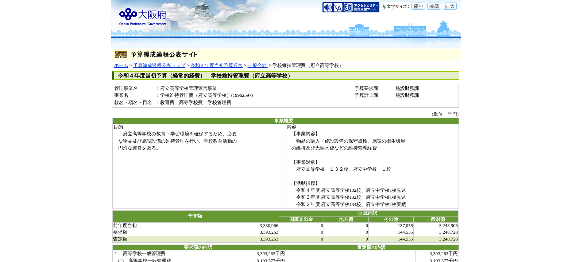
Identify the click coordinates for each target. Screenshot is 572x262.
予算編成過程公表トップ (159, 65)
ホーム (121, 65)
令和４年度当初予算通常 (216, 65)
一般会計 (258, 65)
